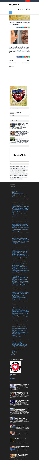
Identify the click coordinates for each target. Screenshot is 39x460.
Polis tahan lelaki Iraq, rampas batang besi (19, 300)
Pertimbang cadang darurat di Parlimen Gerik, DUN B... (20, 234)
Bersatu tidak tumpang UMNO (17, 338)
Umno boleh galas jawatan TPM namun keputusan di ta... (20, 278)
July (12, 348)
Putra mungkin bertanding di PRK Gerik (18, 335)
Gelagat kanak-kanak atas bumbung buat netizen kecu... (20, 302)
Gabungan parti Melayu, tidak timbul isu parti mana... (19, 317)
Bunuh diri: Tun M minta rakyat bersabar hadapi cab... (20, 333)
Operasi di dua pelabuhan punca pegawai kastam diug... (20, 282)
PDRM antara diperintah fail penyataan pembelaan (20, 236)
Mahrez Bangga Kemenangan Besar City (19, 341)
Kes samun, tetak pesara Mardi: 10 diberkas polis (20, 279)
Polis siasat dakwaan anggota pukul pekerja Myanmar (19, 299)
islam (22, 163)
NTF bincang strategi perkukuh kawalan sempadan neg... (20, 192)
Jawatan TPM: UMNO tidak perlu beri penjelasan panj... (20, 307)
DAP (27, 161)
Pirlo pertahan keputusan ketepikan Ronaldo (19, 343)
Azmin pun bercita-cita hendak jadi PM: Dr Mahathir (19, 197)
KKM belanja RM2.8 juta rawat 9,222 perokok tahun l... (19, 261)
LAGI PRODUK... (13, 373)
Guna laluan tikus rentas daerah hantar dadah (19, 218)
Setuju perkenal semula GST (17, 199)
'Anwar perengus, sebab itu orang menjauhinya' (20, 252)
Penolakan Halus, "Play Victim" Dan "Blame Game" (20, 276)
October (13, 344)
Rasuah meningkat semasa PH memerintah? (19, 292)
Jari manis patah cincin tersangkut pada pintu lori (20, 193)
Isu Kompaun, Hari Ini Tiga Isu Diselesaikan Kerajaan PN (21, 420)
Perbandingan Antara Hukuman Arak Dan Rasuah (20, 286)
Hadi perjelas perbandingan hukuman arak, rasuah (20, 244)
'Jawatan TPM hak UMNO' (16, 331)
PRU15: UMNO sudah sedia (16, 328)
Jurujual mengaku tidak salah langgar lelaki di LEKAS (19, 258)
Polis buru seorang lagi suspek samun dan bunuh (20, 217)
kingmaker (17, 166)
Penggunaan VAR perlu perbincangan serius (19, 339)
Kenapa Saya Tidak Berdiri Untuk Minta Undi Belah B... (20, 288)
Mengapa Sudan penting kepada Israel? (18, 293)
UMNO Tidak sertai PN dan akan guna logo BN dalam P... (20, 295)
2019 (12, 349)
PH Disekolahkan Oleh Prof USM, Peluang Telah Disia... (20, 272)
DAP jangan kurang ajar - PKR (21, 426)
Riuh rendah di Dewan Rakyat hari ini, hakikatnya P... (20, 240)
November (14, 187)
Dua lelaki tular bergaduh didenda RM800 (19, 254)
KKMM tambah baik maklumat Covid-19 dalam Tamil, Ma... (20, 319)
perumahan (21, 170)
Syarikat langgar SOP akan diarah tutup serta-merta (20, 325)
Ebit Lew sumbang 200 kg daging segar (18, 243)
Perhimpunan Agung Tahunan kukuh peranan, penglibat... (19, 323)
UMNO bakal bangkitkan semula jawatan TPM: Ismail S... (20, 312)
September (14, 345)
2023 (12, 181)
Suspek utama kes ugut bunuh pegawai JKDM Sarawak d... (20, 220)
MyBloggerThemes (28, 458)
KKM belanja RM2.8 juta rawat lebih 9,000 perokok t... (20, 251)
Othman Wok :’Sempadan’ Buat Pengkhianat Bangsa (19, 247)
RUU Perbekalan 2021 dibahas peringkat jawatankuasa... (19, 284)
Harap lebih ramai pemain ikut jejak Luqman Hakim (20, 198)
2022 (12, 182)
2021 (12, 183)
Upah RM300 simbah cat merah (17, 238)
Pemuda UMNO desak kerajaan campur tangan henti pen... (20, 211)
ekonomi (17, 163)
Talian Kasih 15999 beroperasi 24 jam (18, 280)
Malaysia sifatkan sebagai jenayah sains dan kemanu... (19, 321)
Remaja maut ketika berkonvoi (17, 313)
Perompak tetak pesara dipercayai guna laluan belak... (20, 315)
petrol (26, 170)
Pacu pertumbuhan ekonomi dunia (18, 342)
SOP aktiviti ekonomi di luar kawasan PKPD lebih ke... (20, 205)
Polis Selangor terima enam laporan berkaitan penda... (19, 190)
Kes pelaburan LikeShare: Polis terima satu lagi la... (20, 310)
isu (24, 163)
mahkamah (18, 168)
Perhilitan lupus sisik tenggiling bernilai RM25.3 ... (20, 336)
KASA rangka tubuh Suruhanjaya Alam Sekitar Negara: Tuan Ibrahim (21, 450)
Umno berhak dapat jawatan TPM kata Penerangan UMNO (18, 291)
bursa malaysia (22, 161)
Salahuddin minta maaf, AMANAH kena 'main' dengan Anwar (22, 380)
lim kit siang (12, 168)
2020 (12, 184)
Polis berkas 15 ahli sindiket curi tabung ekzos (20, 245)
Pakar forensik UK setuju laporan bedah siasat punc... (20, 195)
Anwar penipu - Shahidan (16, 226)
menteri (22, 168)
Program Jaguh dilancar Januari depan (18, 266)
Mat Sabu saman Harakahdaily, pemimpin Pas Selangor (19, 209)
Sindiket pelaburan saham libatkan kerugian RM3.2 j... (20, 213)
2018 (12, 350)
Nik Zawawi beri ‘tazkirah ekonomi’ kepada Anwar (20, 412)
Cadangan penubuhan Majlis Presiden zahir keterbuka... (19, 330)
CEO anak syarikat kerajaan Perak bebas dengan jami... (20, 225)
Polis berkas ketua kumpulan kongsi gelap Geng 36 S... (20, 256)
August (13, 347)
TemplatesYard (16, 458)
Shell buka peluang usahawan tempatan (18, 237)
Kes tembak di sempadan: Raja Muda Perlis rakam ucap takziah (21, 388)
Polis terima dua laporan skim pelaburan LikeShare (20, 214)
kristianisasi (22, 166)
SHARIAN (9, 47)
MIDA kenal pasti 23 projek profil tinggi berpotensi (20, 265)
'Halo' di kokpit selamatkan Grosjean (18, 259)
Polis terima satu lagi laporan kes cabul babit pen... (20, 203)
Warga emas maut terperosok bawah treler (19, 228)
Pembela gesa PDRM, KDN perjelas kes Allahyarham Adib (18, 230)
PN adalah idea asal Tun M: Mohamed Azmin (19, 340)
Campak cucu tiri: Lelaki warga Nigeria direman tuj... (20, 227)
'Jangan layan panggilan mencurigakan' (18, 269)
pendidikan (16, 170)
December (14, 185)
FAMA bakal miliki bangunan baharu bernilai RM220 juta (20, 201)
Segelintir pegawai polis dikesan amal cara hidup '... (20, 334)
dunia (14, 163)
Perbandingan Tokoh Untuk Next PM (18, 249)
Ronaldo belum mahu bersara (21, 126)
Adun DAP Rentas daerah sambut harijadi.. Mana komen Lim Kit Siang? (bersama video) (22, 404)
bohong (17, 161)
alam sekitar (12, 161)
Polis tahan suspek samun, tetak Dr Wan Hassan (20, 285)
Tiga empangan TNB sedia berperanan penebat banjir (20, 207)
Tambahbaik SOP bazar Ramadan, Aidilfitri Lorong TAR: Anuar (22, 442)
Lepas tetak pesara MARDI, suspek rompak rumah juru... (20, 297)
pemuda (11, 170)
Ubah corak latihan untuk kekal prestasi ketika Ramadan (21, 119)
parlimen (26, 168)
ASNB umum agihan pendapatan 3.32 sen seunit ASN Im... (20, 309)
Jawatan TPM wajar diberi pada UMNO (18, 253)
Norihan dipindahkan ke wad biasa (17, 303)
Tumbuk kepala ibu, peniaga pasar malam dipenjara (20, 232)
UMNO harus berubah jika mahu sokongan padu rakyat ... (20, 274)
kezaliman (12, 166)
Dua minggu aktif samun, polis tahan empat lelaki (20, 327)
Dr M (11, 163)
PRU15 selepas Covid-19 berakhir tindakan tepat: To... (20, 223)
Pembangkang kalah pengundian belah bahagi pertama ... (19, 242)
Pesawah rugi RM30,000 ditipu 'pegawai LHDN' (20, 231)
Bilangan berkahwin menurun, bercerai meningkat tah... (20, 216)
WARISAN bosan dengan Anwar (17, 188)
